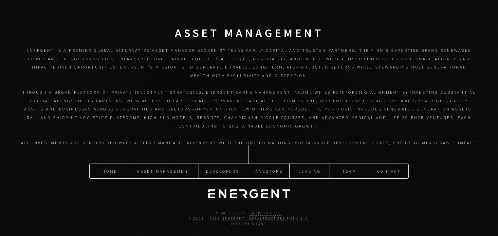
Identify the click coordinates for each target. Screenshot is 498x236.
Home (109, 164)
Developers (222, 164)
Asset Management (164, 164)
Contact (389, 164)
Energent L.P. (266, 207)
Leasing (310, 164)
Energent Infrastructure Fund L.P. (266, 212)
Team (349, 164)
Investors (268, 164)
